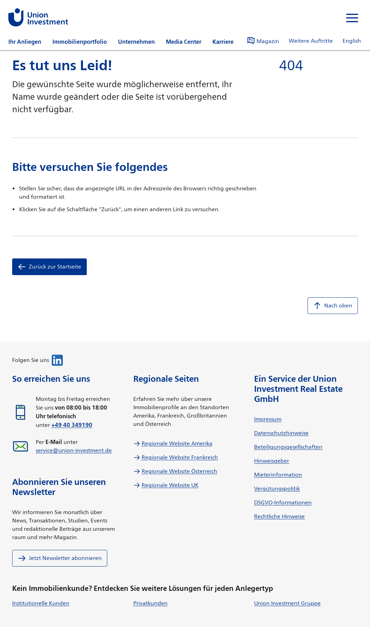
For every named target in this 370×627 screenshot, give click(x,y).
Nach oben (332, 306)
